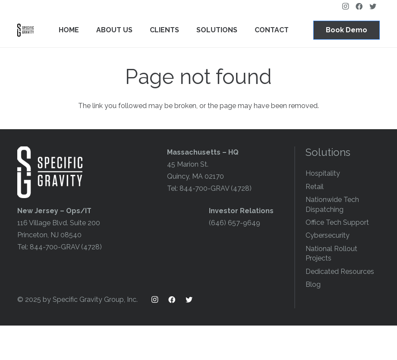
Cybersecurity (328, 235)
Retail (315, 187)
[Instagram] (154, 299)
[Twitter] (189, 299)
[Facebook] (171, 299)
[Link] (25, 30)
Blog (313, 284)
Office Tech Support (337, 222)
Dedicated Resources (340, 271)
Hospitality (323, 173)
